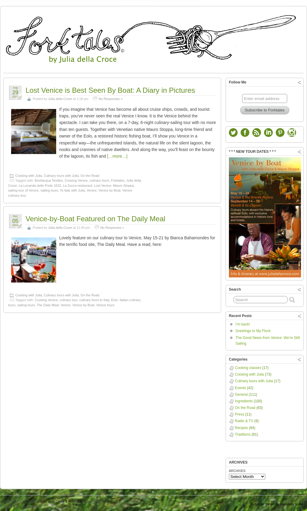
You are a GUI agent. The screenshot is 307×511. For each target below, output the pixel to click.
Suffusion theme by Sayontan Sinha (277, 502)
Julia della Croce (60, 97)
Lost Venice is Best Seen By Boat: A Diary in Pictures (110, 89)
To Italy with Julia (72, 189)
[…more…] (117, 154)
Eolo (114, 298)
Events (240, 386)
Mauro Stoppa (123, 184)
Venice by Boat (109, 189)
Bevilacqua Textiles (49, 179)
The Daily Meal (48, 303)
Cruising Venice (76, 179)
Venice (92, 189)
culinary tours (99, 179)
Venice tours (105, 303)
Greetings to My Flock (253, 329)
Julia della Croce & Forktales (61, 500)
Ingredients (244, 400)
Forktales (117, 179)
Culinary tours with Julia (61, 174)
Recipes (241, 426)
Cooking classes (248, 366)
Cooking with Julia (28, 174)
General (241, 393)
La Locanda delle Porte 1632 (40, 184)
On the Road (90, 174)
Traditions (243, 433)
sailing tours (49, 189)
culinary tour (68, 298)
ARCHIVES (237, 469)
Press (239, 413)
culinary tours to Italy (94, 298)
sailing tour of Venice (23, 189)
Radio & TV (244, 419)
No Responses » (111, 97)
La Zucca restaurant (77, 184)
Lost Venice (102, 184)
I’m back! (243, 323)
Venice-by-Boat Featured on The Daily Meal (95, 217)
